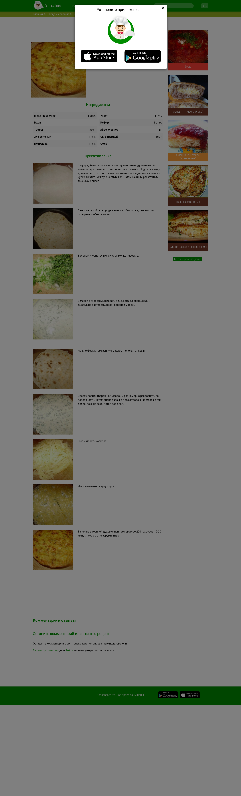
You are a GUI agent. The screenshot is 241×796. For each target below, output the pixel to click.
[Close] (162, 8)
